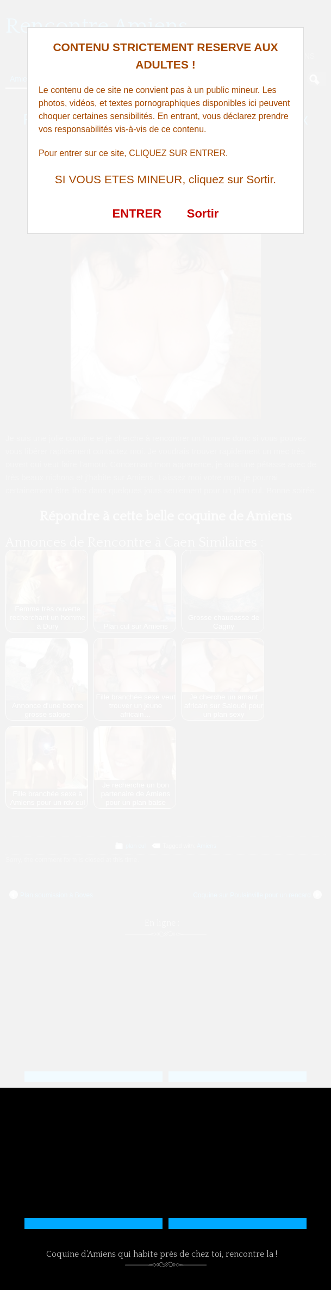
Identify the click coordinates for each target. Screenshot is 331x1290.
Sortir (203, 213)
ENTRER (137, 213)
